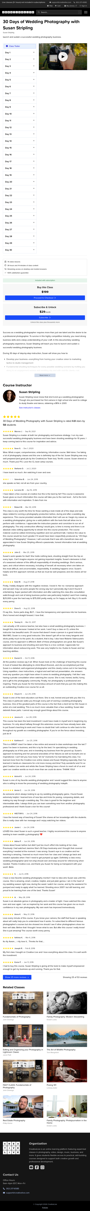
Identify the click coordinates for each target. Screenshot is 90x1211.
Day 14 (8, 140)
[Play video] (63, 56)
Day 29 (8, 243)
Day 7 (8, 93)
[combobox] (59, 12)
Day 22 (8, 195)
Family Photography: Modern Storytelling (65, 1016)
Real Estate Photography (14, 1120)
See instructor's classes (29, 407)
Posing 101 (51, 1084)
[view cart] (58, 5)
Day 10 (8, 113)
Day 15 (8, 147)
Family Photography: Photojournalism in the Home (67, 1121)
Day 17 (8, 161)
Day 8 (8, 100)
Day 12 (8, 127)
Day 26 (8, 222)
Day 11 (8, 120)
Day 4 (8, 72)
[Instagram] (42, 1167)
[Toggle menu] (86, 12)
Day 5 (8, 79)
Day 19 (8, 174)
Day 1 (7, 52)
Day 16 (8, 154)
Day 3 (8, 66)
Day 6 (8, 86)
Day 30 (8, 249)
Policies (45, 1207)
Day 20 (8, 181)
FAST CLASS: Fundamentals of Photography (17, 1086)
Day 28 (8, 236)
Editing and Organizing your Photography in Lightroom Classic (23, 1051)
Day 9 (8, 106)
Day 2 (8, 59)
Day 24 (8, 208)
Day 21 (8, 188)
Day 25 (8, 215)
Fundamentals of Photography (16, 1016)
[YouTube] (31, 1167)
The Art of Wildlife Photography (61, 1049)
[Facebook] (37, 1167)
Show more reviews (17, 977)
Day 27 (8, 229)
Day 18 (8, 168)
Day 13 (8, 134)
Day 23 (8, 202)
